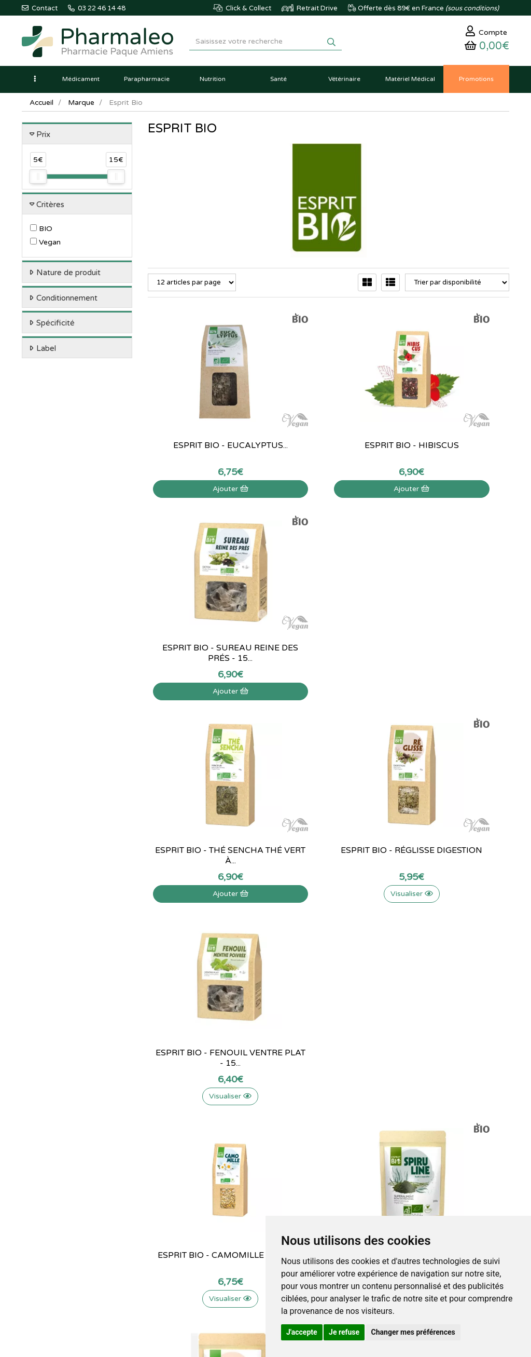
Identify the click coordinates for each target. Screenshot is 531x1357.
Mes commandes (341, 1124)
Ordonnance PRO (174, 1192)
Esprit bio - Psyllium (454, 839)
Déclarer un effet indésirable (256, 1159)
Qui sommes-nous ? (260, 1112)
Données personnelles (264, 1209)
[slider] (38, 179)
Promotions (165, 1157)
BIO (41, 231)
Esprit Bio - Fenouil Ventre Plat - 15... (454, 641)
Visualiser (328, 679)
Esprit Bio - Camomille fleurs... (202, 844)
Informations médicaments (251, 1140)
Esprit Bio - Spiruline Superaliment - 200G (328, 844)
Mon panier (332, 1101)
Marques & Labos (174, 1135)
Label (46, 351)
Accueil (42, 105)
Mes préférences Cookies (340, 1173)
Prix (43, 137)
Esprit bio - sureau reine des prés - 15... (454, 439)
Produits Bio (166, 1169)
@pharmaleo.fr (70, 1132)
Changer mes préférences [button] (413, 1332)
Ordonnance (167, 1180)
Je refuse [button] (344, 1332)
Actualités (162, 1112)
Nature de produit (68, 275)
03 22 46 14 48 (255, 1016)
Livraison (244, 1175)
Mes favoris (332, 1157)
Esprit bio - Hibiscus (328, 434)
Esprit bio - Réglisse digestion (328, 641)
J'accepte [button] (301, 1332)
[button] (35, 81)
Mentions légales (256, 1186)
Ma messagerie (338, 1146)
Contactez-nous (255, 1101)
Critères (50, 207)
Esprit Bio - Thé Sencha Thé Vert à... (202, 641)
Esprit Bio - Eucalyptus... (202, 439)
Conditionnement (66, 300)
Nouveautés (165, 1146)
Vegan (45, 245)
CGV (238, 1197)
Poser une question (259, 1124)
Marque (82, 105)
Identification (335, 1112)
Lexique (159, 1124)
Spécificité (55, 326)
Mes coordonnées (342, 1135)
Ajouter (202, 477)
